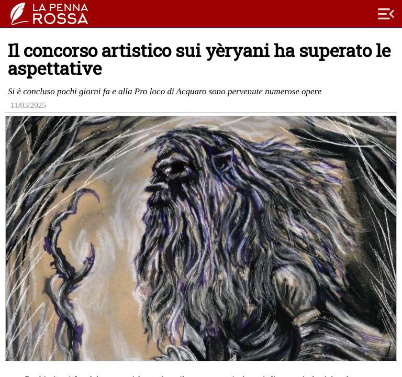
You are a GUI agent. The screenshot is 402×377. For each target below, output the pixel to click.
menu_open (386, 14)
